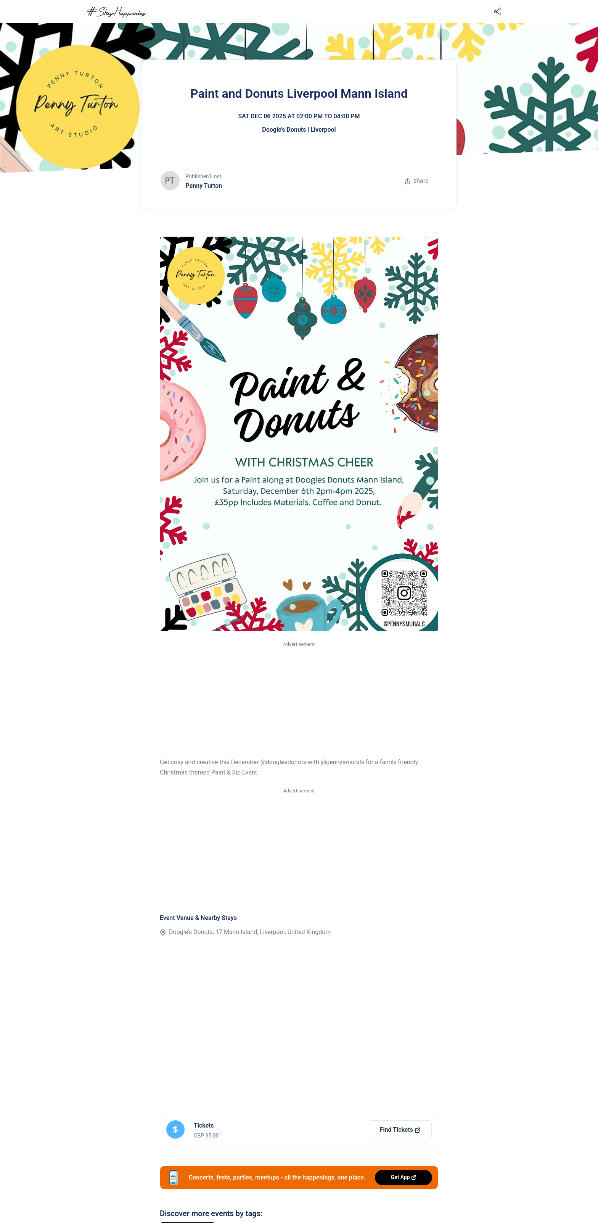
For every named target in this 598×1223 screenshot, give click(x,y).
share (416, 180)
